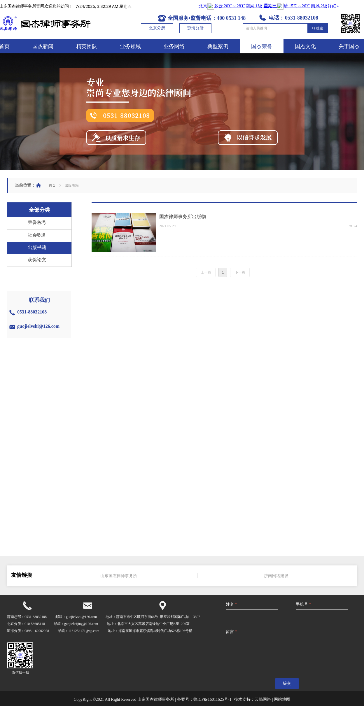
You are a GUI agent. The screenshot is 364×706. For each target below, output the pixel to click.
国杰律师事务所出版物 (182, 216)
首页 (52, 185)
